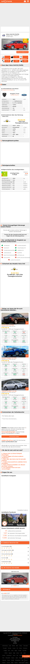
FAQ (15, 641)
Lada (24, 653)
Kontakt (15, 643)
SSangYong (17, 660)
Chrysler (5, 648)
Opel (17, 657)
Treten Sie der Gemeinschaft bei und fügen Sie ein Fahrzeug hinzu (15, 235)
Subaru (4, 662)
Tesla (12, 662)
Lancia (3, 655)
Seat (22, 660)
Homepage (15, 637)
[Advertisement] (14, 14)
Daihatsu (25, 648)
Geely (16, 650)
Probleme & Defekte (8, 90)
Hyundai (24, 650)
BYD (17, 645)
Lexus (14, 655)
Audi (10, 645)
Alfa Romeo (5, 645)
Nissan (12, 657)
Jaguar (10, 653)
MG (17, 655)
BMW (13, 645)
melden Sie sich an (7, 440)
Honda (19, 650)
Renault (4, 660)
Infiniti (6, 653)
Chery (20, 645)
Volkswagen (21, 662)
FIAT (9, 650)
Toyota (16, 662)
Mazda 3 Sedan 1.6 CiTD (8, 358)
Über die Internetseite (15, 638)
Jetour (17, 653)
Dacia (20, 648)
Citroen (9, 648)
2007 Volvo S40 (15, 571)
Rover (8, 660)
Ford (12, 650)
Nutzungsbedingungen (8, 432)
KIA (21, 653)
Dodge (5, 650)
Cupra (13, 648)
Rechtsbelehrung (15, 640)
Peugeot (21, 657)
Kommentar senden (14, 436)
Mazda (20, 655)
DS (17, 648)
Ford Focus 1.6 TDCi (7, 325)
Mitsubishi (8, 657)
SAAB (12, 660)
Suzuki (8, 662)
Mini (3, 657)
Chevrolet (25, 645)
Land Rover (9, 655)
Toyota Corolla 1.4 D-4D (8, 391)
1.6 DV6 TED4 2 (14, 95)
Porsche (26, 657)
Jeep (14, 653)
